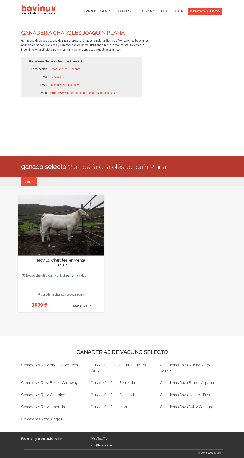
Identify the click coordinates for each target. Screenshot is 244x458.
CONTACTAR (82, 305)
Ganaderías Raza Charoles (43, 395)
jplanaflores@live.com (64, 85)
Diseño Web (206, 453)
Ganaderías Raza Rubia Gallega (186, 407)
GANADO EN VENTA (97, 11)
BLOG (164, 11)
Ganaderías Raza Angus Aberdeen (49, 365)
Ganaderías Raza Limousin (43, 407)
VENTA (29, 182)
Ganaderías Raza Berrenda (113, 383)
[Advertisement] (189, 90)
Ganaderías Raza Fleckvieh (113, 395)
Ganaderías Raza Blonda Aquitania (188, 383)
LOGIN (179, 11)
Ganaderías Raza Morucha (112, 407)
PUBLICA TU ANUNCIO (205, 11)
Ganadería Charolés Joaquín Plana (62, 294)
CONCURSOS (125, 11)
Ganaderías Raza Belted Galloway (49, 383)
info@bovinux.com (102, 445)
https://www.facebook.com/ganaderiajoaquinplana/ (83, 93)
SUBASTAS (148, 11)
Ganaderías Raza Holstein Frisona (187, 395)
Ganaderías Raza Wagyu (41, 419)
